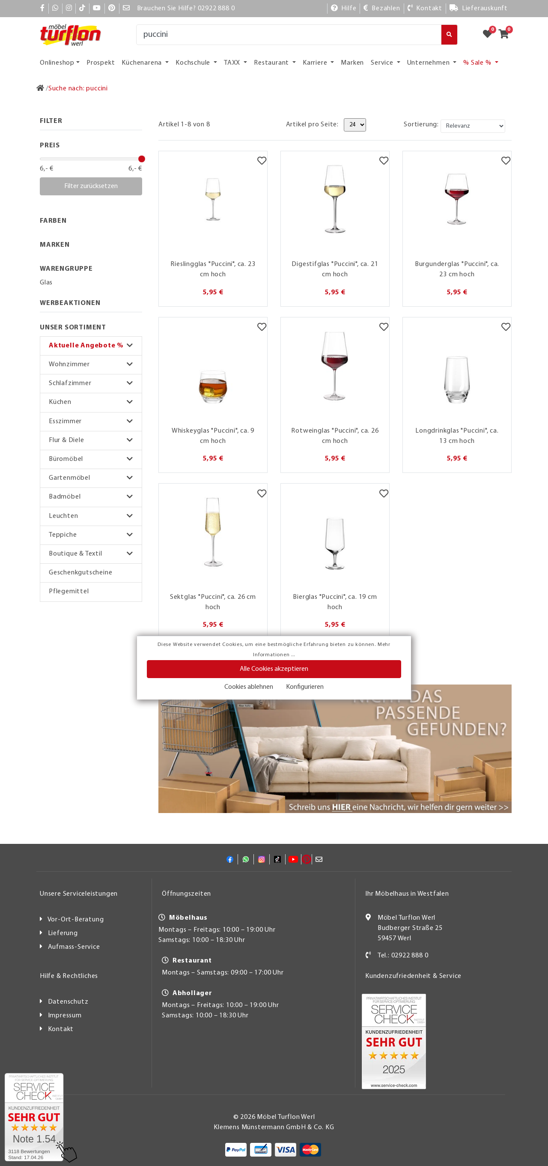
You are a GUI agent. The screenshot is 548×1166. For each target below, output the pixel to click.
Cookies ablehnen (248, 687)
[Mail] (126, 8)
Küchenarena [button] (143, 63)
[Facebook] (42, 8)
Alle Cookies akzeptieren (274, 669)
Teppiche (63, 535)
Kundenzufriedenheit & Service (413, 976)
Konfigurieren (305, 687)
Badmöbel (64, 496)
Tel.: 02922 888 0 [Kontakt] (403, 955)
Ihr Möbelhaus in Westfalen (407, 894)
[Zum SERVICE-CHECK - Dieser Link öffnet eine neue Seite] (34, 1117)
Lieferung (63, 933)
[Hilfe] (344, 8)
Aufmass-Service (74, 947)
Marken (352, 63)
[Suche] (288, 34)
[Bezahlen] (381, 8)
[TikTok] (82, 8)
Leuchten (63, 516)
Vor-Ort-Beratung (76, 919)
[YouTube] (96, 8)
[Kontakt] (425, 8)
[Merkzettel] (262, 162)
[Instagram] (69, 8)
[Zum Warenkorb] (506, 35)
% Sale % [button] (478, 63)
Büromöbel (66, 459)
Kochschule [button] (194, 63)
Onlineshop (57, 63)
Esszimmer (65, 421)
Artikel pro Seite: (312, 124)
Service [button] (383, 63)
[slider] (141, 158)
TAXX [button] (233, 63)
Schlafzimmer (70, 383)
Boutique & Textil (75, 553)
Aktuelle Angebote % (86, 345)
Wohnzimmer (69, 364)
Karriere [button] (316, 63)
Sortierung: (421, 124)
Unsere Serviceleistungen (79, 894)
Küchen (60, 402)
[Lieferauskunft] (478, 8)
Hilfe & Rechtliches (69, 976)
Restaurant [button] (272, 63)
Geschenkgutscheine (80, 572)
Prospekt (100, 63)
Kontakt (61, 1029)
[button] (91, 346)
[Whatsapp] (55, 8)
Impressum (65, 1015)
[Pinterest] (112, 8)
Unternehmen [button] (429, 63)
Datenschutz (68, 1002)
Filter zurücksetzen (91, 186)
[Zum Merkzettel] (490, 35)
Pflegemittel (69, 591)
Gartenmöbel (69, 478)
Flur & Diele (66, 440)
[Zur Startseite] (40, 89)
